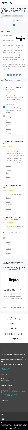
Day (20, 15)
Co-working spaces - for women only (8, 392)
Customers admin (5, 369)
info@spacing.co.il (13, 380)
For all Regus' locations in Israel (18, 307)
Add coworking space (5, 368)
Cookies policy (20, 428)
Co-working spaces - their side (7, 390)
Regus (15, 15)
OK (14, 428)
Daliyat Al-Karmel (7, 15)
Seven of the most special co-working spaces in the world (13, 391)
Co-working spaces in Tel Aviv (7, 395)
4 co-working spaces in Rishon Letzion (9, 394)
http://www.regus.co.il (9, 40)
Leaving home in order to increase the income (10, 388)
